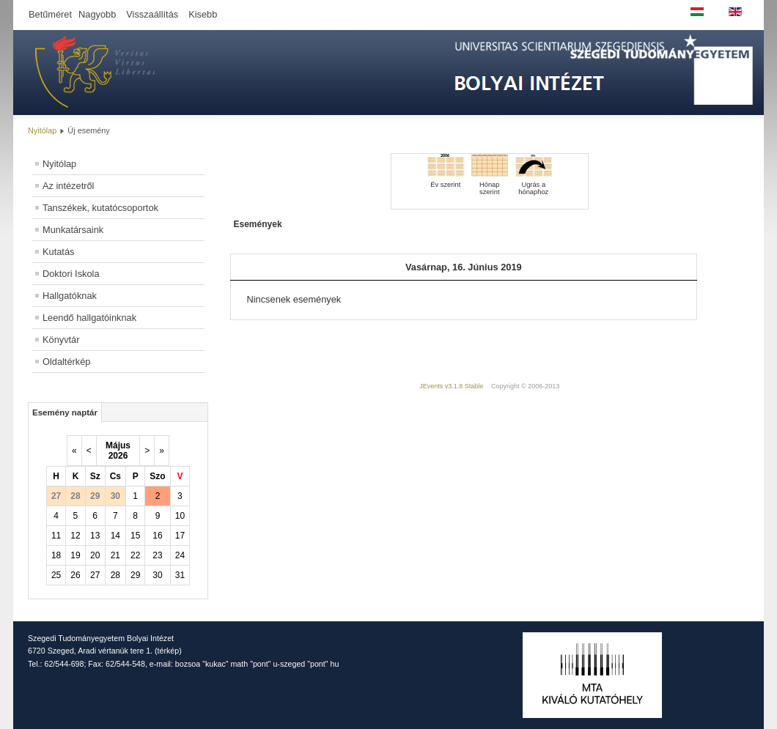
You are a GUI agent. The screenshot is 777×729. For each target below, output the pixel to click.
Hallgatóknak (70, 295)
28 (115, 575)
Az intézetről (68, 185)
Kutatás (58, 251)
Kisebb (202, 14)
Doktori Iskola (71, 273)
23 (157, 555)
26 (75, 575)
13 (95, 535)
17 (180, 535)
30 (157, 575)
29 (135, 575)
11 (56, 535)
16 (157, 535)
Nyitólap (42, 130)
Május (118, 445)
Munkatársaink (73, 229)
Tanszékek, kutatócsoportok (100, 207)
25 (56, 575)
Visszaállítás (152, 14)
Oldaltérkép (66, 361)
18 (56, 555)
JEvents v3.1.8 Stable (451, 386)
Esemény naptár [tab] (64, 412)
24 (180, 555)
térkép (169, 650)
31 (180, 575)
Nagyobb (97, 14)
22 (135, 555)
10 (180, 516)
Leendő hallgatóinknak (89, 317)
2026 (118, 456)
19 (75, 555)
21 (115, 555)
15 (135, 535)
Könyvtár (61, 339)
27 (95, 575)
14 (115, 535)
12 (75, 535)
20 (95, 555)
